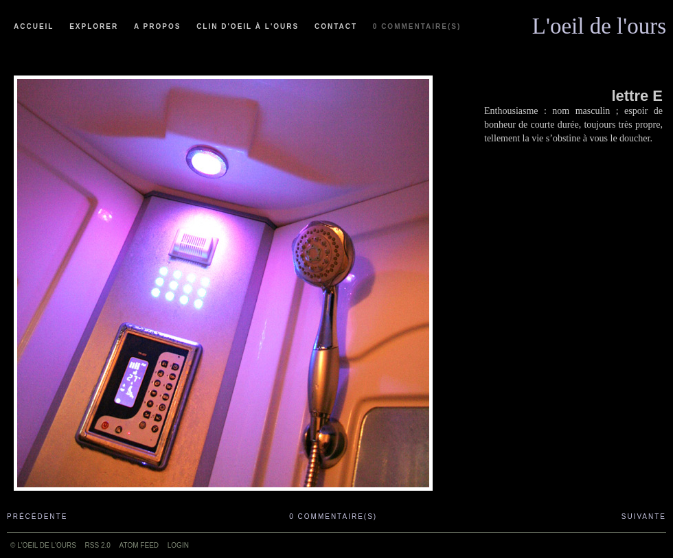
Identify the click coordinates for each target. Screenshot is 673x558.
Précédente (37, 516)
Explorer (93, 26)
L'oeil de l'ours (599, 23)
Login (178, 545)
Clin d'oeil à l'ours (247, 26)
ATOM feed (139, 545)
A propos (157, 26)
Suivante (643, 516)
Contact (336, 26)
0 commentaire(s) (417, 26)
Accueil (34, 26)
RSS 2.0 (98, 545)
